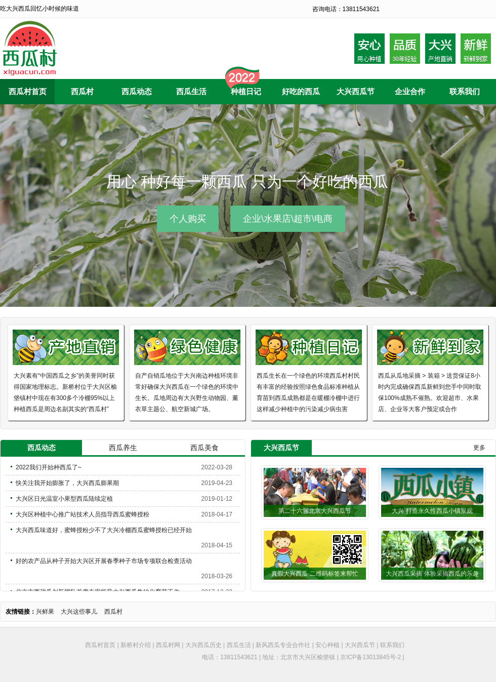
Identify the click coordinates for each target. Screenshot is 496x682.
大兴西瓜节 (360, 645)
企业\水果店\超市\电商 (288, 219)
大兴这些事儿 (79, 611)
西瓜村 (113, 611)
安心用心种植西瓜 (369, 48)
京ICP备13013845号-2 (370, 657)
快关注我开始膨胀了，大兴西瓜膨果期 (67, 483)
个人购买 (188, 219)
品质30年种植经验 (405, 48)
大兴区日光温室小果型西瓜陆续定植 (64, 498)
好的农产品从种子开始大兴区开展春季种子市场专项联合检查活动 (104, 561)
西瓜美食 (204, 448)
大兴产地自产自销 (440, 48)
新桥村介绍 (135, 645)
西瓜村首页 (100, 645)
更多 (479, 447)
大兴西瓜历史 (203, 645)
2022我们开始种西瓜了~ (48, 467)
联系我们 (392, 645)
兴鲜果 (45, 611)
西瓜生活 (239, 645)
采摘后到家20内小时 (476, 48)
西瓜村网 (168, 645)
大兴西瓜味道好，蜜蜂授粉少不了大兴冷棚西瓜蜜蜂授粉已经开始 (104, 530)
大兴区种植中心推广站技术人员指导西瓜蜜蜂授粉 (82, 514)
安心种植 (327, 645)
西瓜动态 (41, 448)
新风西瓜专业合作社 (283, 645)
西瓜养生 (123, 448)
